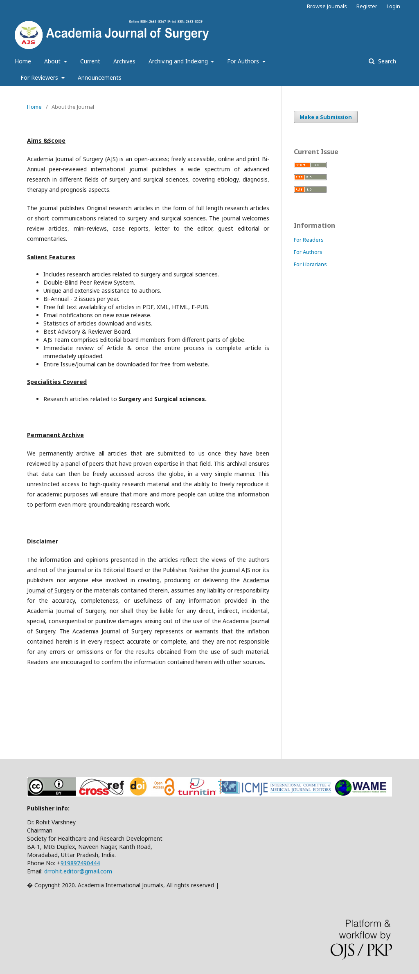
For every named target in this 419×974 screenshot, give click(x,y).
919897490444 (80, 863)
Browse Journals (327, 6)
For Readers (309, 239)
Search (386, 61)
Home (23, 61)
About (53, 61)
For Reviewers (40, 77)
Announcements (100, 77)
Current (90, 61)
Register (366, 6)
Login (393, 6)
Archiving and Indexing (179, 61)
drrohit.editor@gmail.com (78, 871)
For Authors (244, 61)
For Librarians (310, 264)
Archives (124, 61)
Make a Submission (326, 117)
